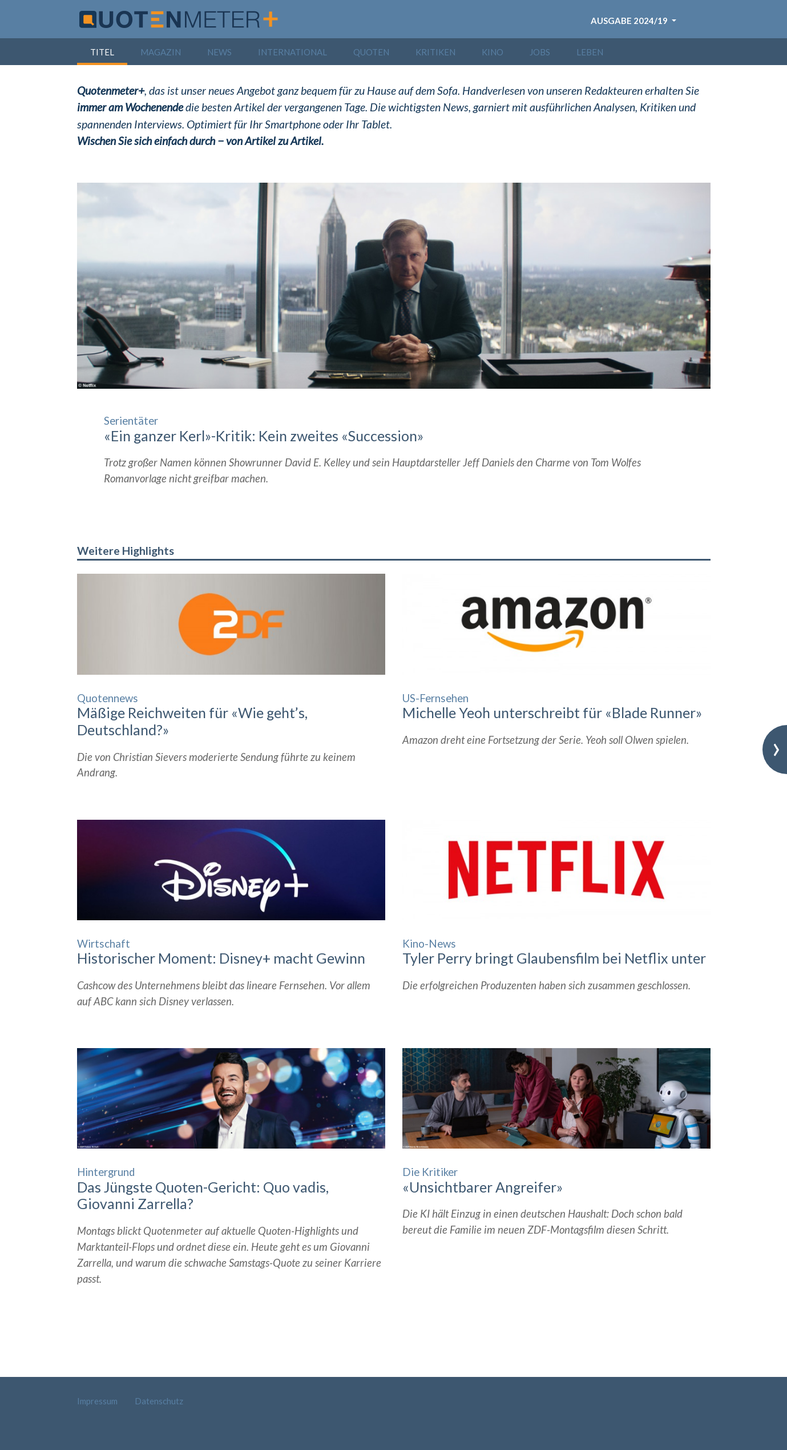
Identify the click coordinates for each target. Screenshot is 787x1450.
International (292, 52)
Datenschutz (159, 1401)
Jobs (540, 52)
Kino (492, 52)
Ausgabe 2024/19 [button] (630, 20)
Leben (589, 52)
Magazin (160, 52)
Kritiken (435, 52)
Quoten (371, 52)
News (219, 52)
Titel (102, 52)
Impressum (97, 1401)
